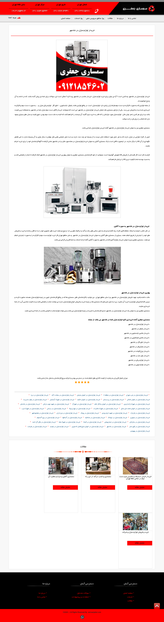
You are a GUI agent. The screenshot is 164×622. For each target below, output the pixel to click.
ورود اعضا (12, 18)
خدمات (130, 597)
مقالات (130, 601)
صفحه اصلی (128, 593)
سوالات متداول (83, 593)
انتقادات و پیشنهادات (81, 597)
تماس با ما (42, 597)
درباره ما (43, 593)
